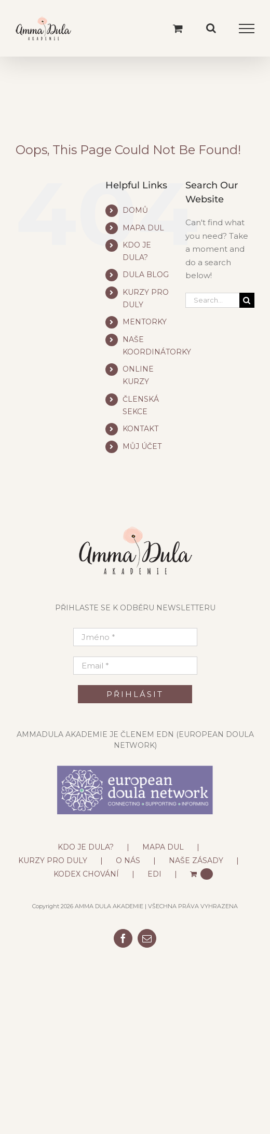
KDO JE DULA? (86, 847)
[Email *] (135, 666)
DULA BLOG (146, 274)
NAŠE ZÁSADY (196, 860)
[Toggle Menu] (246, 28)
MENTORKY (145, 321)
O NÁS (128, 860)
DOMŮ (135, 210)
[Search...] (212, 300)
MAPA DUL (143, 228)
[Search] (246, 300)
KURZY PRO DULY (52, 860)
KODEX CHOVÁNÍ (86, 874)
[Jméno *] (135, 637)
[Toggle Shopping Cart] (178, 28)
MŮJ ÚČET (142, 446)
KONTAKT (140, 428)
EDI (154, 874)
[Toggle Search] (211, 28)
